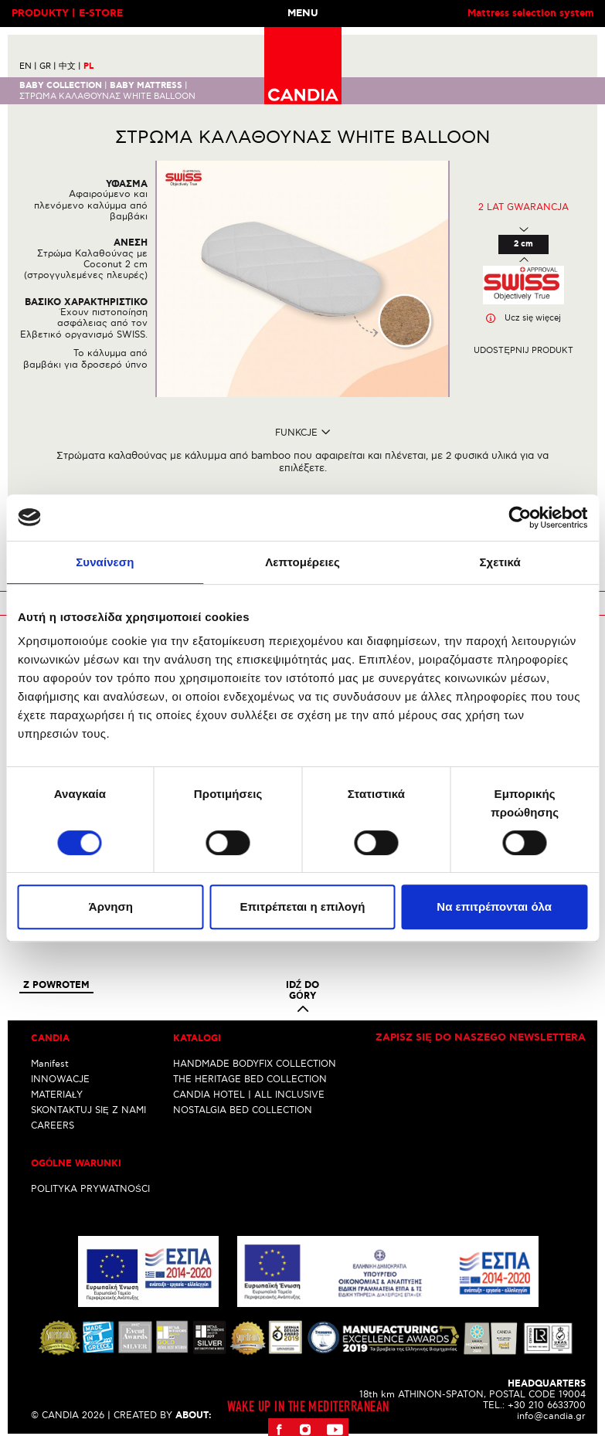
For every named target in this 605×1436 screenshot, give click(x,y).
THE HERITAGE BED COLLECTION (250, 1079)
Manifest (50, 1064)
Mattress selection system (530, 13)
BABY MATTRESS (146, 85)
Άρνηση (111, 906)
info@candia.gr (551, 1416)
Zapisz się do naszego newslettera (481, 1038)
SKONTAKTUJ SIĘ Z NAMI (88, 1110)
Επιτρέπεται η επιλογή (302, 906)
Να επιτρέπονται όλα (494, 906)
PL (88, 66)
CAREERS (52, 1126)
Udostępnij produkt (523, 350)
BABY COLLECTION (60, 85)
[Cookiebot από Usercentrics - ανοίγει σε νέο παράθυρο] (519, 517)
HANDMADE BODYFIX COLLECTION (254, 1064)
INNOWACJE (60, 1079)
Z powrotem (56, 985)
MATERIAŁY (57, 1095)
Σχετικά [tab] (499, 562)
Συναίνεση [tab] (105, 562)
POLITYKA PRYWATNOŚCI (90, 1189)
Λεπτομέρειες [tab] (302, 562)
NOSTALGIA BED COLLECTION (242, 1110)
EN (28, 66)
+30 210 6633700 (547, 1405)
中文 (70, 66)
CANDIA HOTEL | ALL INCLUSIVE (249, 1095)
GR (47, 66)
